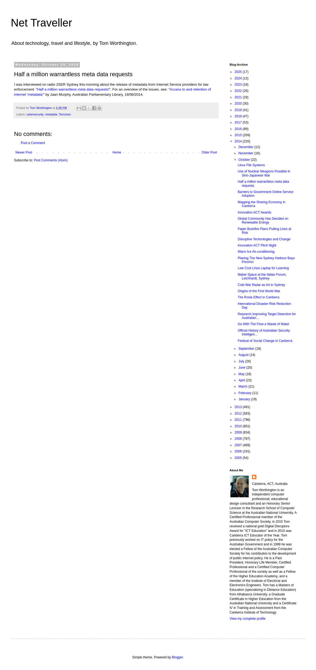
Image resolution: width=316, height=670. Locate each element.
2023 (239, 84)
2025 (239, 72)
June (242, 367)
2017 (239, 122)
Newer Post (23, 152)
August (244, 355)
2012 (239, 413)
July (241, 361)
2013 (239, 407)
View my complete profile (247, 619)
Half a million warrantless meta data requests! (73, 89)
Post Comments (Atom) (51, 160)
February (245, 393)
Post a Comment (33, 143)
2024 (239, 78)
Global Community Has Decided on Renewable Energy (263, 220)
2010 (239, 426)
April (242, 380)
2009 (239, 432)
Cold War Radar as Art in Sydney (261, 285)
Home (117, 152)
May (242, 374)
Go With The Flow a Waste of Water (263, 324)
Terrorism (65, 114)
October (244, 160)
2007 (239, 445)
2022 (239, 91)
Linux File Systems (251, 165)
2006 (239, 451)
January (244, 399)
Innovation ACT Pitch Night (257, 245)
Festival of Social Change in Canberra (265, 341)
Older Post (209, 152)
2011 (239, 420)
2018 (239, 116)
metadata (51, 114)
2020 (239, 103)
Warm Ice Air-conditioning (256, 252)
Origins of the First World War (259, 291)
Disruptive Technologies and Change (264, 239)
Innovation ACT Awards (254, 212)
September (246, 349)
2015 (239, 135)
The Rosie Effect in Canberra (259, 297)
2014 (239, 141)
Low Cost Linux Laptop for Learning (263, 268)
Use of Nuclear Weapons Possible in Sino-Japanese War (264, 173)
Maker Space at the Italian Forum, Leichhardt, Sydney (262, 276)
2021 (239, 97)
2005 (239, 458)
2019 (239, 110)
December (246, 147)
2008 (239, 439)
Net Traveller (41, 23)
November (246, 153)
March (243, 386)
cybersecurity (34, 114)
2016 (239, 129)
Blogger (177, 657)
